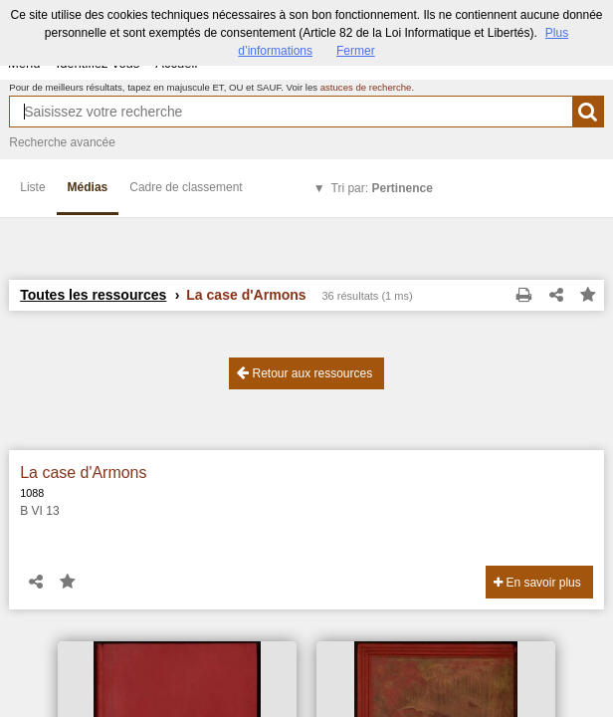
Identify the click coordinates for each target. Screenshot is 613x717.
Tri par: (382, 188)
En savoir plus (537, 583)
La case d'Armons (83, 472)
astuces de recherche (366, 87)
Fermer (355, 51)
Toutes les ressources (93, 295)
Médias (88, 187)
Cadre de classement (185, 187)
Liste (32, 187)
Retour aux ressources (304, 372)
